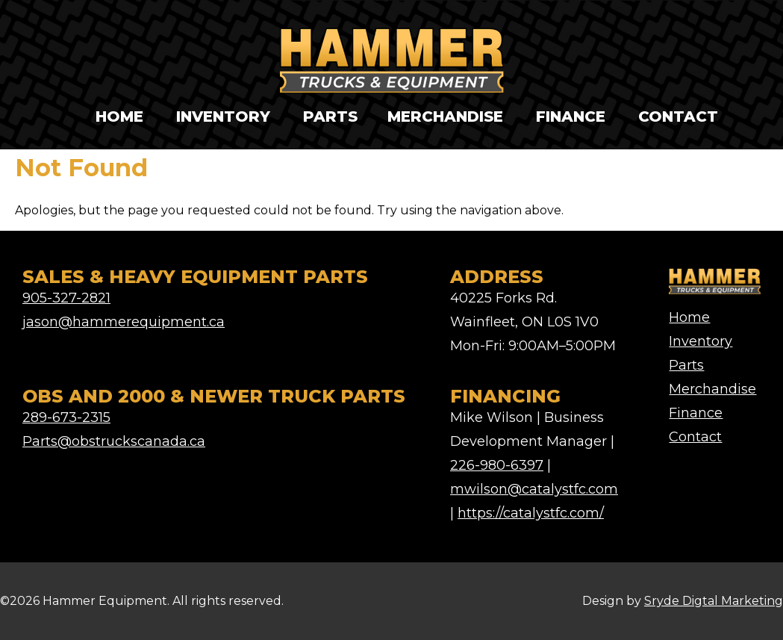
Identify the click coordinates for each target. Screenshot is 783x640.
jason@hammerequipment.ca (123, 322)
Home (119, 116)
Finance (570, 116)
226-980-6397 (496, 465)
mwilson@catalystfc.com (534, 489)
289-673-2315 (66, 417)
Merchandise (445, 116)
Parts (330, 116)
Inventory (223, 116)
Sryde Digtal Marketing (713, 601)
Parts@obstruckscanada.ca (113, 441)
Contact (678, 116)
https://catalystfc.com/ (531, 513)
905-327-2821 (66, 298)
